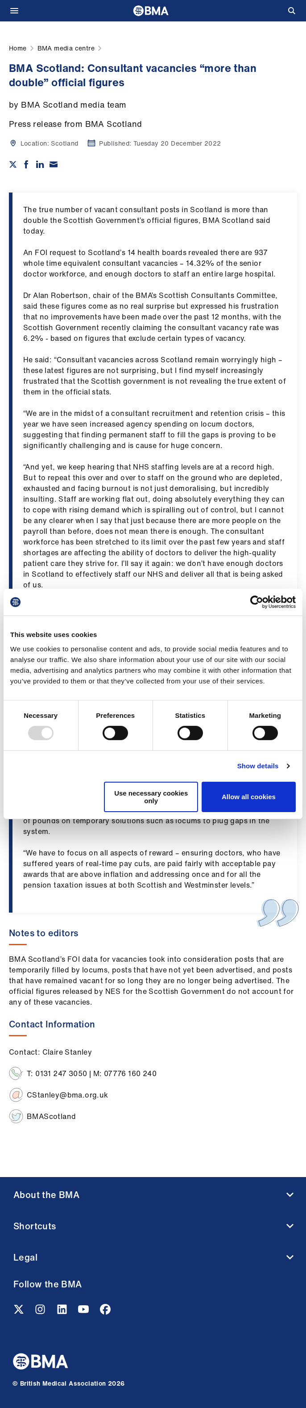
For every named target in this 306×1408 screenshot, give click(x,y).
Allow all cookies (249, 796)
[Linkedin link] (63, 1312)
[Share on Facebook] (26, 164)
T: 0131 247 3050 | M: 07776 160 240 (92, 1073)
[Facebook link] (105, 1312)
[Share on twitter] (13, 164)
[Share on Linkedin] (40, 164)
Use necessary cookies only (151, 797)
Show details (258, 766)
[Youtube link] (84, 1312)
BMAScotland (51, 1116)
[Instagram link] (41, 1312)
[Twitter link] (19, 1312)
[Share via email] (54, 164)
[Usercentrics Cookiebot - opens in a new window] (257, 602)
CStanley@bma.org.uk (67, 1095)
